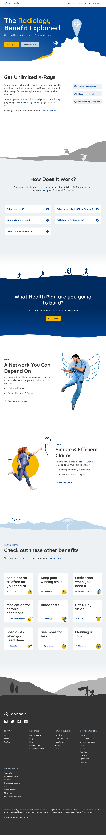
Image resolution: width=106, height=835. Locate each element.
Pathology (84, 748)
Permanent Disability (12, 796)
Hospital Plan (54, 558)
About (87, 3)
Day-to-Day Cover (61, 738)
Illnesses (7, 779)
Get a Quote (11, 44)
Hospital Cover (60, 742)
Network (58, 745)
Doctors (83, 735)
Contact (96, 3)
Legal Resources (35, 735)
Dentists (83, 745)
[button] (69, 3)
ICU (5, 786)
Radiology (84, 752)
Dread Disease (10, 790)
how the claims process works (78, 461)
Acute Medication (87, 738)
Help (90, 187)
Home (6, 735)
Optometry (84, 759)
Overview (58, 735)
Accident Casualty (11, 776)
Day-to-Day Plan (30, 44)
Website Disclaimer (37, 748)
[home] (12, 3)
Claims (57, 748)
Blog (44, 190)
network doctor (16, 85)
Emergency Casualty (12, 783)
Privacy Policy (34, 745)
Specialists (84, 755)
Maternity (84, 762)
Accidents (8, 773)
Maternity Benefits (32, 102)
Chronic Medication (87, 742)
